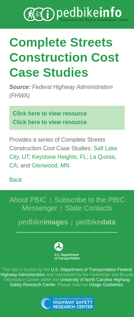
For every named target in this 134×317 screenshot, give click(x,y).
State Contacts (88, 208)
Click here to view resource (50, 113)
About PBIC (28, 200)
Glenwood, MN (50, 165)
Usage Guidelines (106, 284)
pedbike (43, 222)
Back (15, 180)
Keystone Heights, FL (59, 157)
